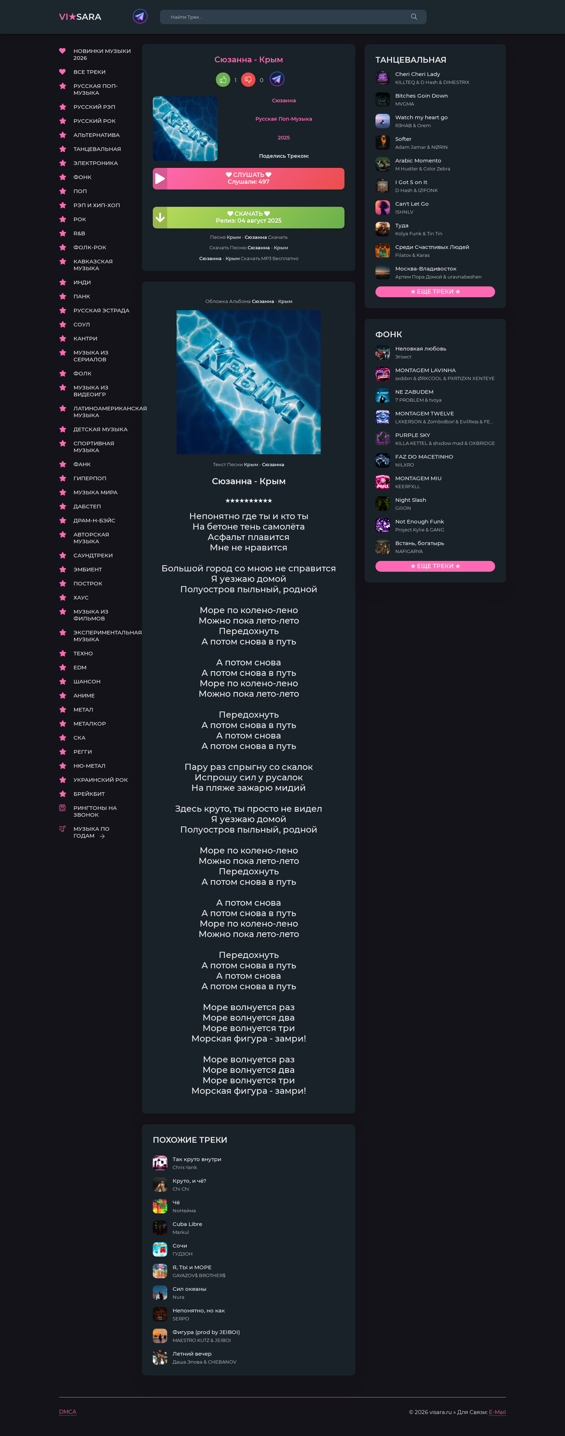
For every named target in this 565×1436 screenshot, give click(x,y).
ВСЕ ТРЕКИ (90, 72)
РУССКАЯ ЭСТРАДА (101, 311)
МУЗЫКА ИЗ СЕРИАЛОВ (91, 357)
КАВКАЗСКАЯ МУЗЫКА (93, 265)
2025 (310, 138)
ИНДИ (82, 283)
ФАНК (82, 464)
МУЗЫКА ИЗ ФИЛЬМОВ (91, 616)
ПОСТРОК (88, 584)
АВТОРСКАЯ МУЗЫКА (91, 538)
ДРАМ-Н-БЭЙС (94, 521)
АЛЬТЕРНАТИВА (97, 135)
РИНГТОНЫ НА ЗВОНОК (95, 812)
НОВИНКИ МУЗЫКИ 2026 (102, 55)
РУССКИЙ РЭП (94, 107)
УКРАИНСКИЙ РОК (101, 780)
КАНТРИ (85, 339)
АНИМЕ (84, 696)
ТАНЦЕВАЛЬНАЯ (97, 149)
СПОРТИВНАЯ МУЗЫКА (94, 447)
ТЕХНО (83, 654)
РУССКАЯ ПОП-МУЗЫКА (96, 90)
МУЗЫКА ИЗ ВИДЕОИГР (91, 391)
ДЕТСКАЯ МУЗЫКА (101, 430)
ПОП (80, 191)
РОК (80, 220)
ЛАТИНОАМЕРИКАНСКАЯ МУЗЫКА (102, 412)
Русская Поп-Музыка (310, 120)
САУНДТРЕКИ (93, 556)
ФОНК (83, 177)
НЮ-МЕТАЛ (90, 766)
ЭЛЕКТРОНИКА (96, 163)
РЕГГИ (83, 752)
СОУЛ (82, 325)
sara (80, 17)
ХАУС (81, 598)
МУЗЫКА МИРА (95, 493)
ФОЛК (83, 374)
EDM (80, 668)
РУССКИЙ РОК (95, 121)
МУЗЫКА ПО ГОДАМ (92, 833)
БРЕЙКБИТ (89, 794)
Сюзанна (310, 101)
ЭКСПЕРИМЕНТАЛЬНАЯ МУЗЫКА (102, 636)
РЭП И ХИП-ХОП (97, 205)
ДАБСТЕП (87, 507)
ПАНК (82, 297)
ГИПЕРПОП (90, 479)
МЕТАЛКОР (90, 724)
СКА (79, 738)
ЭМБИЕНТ (88, 570)
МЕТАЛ (83, 710)
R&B (79, 234)
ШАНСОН (87, 682)
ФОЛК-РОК (90, 248)
